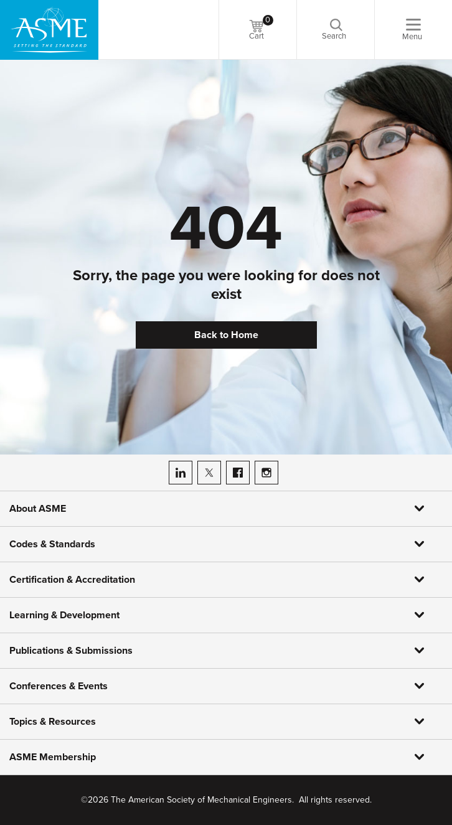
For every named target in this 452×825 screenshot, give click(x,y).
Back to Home (226, 335)
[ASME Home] (49, 30)
